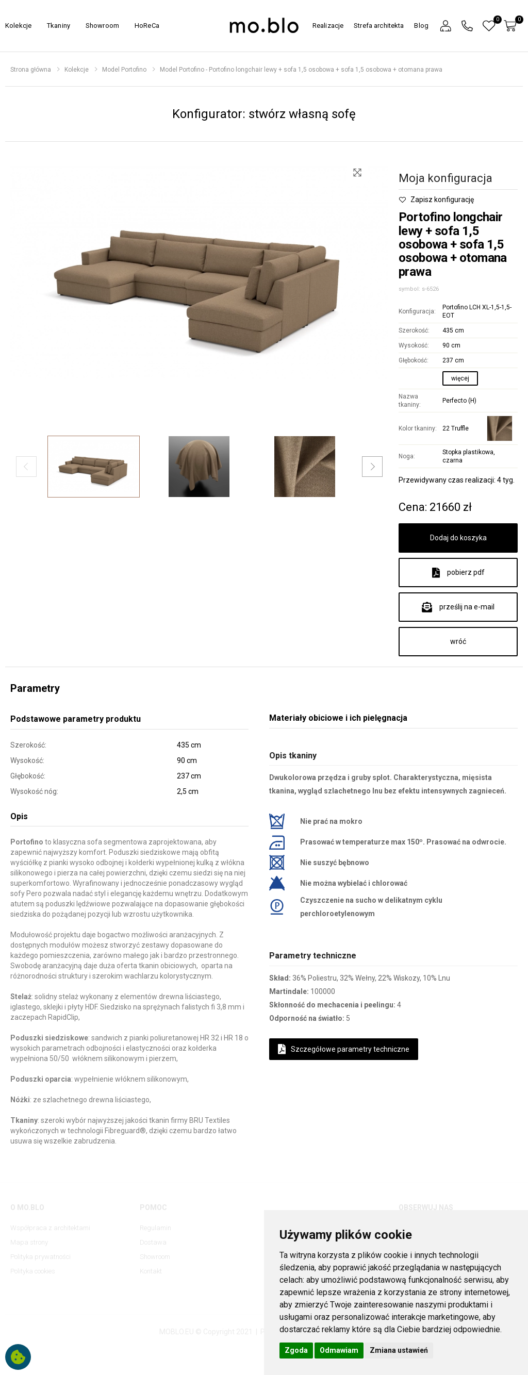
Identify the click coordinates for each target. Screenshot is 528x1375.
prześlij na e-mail (458, 607)
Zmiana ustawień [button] (399, 1350)
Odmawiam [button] (339, 1350)
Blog (421, 25)
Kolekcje (18, 25)
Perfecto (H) (459, 400)
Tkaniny (58, 25)
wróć (458, 641)
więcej (460, 378)
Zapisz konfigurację (436, 199)
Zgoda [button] (296, 1350)
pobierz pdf (458, 573)
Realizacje (327, 25)
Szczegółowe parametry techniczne (343, 1049)
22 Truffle (455, 428)
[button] (445, 26)
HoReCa (147, 25)
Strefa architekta (379, 25)
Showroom (102, 25)
